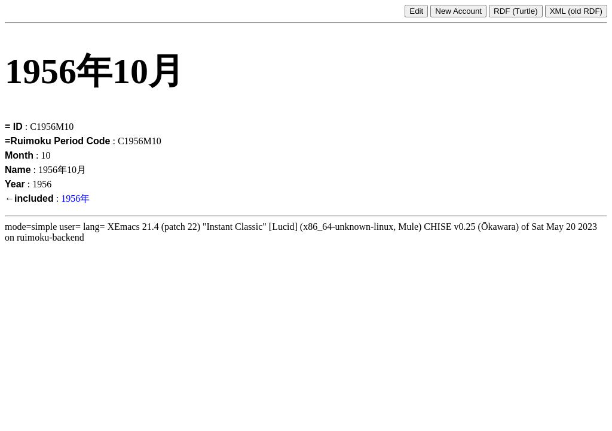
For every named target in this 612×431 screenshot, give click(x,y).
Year (15, 184)
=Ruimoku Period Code (57, 141)
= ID (14, 127)
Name (18, 170)
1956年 (75, 198)
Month (19, 155)
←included (29, 198)
